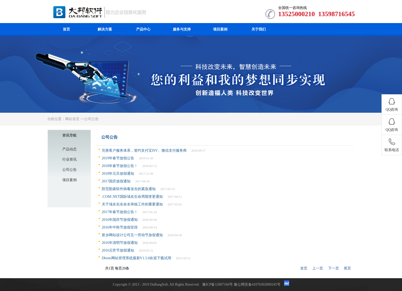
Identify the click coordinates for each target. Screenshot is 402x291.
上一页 (317, 268)
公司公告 (91, 119)
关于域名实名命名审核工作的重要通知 (132, 204)
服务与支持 (182, 29)
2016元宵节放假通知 (118, 250)
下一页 (333, 268)
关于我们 (259, 29)
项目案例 (220, 29)
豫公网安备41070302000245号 (258, 284)
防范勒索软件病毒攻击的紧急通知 (129, 189)
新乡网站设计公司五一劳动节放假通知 (132, 235)
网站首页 (72, 119)
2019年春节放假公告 (118, 158)
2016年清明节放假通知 (120, 243)
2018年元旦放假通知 (118, 173)
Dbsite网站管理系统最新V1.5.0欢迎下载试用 (136, 258)
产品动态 (69, 149)
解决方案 (105, 29)
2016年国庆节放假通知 (120, 220)
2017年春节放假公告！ (120, 212)
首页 (66, 29)
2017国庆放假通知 (116, 181)
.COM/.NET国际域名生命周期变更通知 (132, 197)
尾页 (347, 268)
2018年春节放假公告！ (120, 166)
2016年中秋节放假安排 (120, 227)
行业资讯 (69, 159)
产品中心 (143, 29)
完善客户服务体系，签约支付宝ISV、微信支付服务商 (144, 150)
